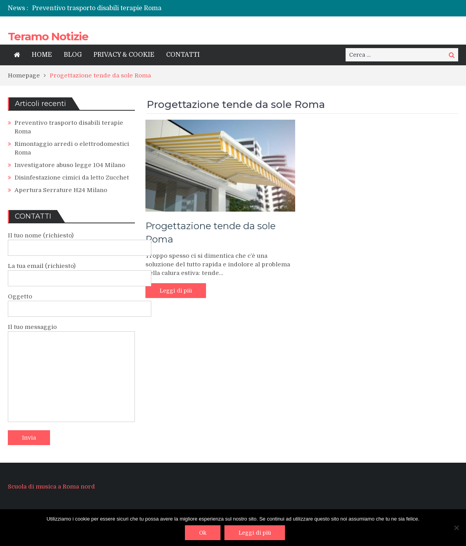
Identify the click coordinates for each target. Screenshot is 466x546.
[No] (456, 528)
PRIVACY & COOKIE (123, 54)
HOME (42, 54)
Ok (202, 533)
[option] (155, 8)
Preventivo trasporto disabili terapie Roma (96, 8)
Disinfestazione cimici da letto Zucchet (71, 177)
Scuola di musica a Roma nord (51, 486)
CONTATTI (183, 54)
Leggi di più (176, 290)
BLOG (73, 54)
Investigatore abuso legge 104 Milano (69, 165)
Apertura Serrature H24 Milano (60, 190)
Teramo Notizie (48, 36)
